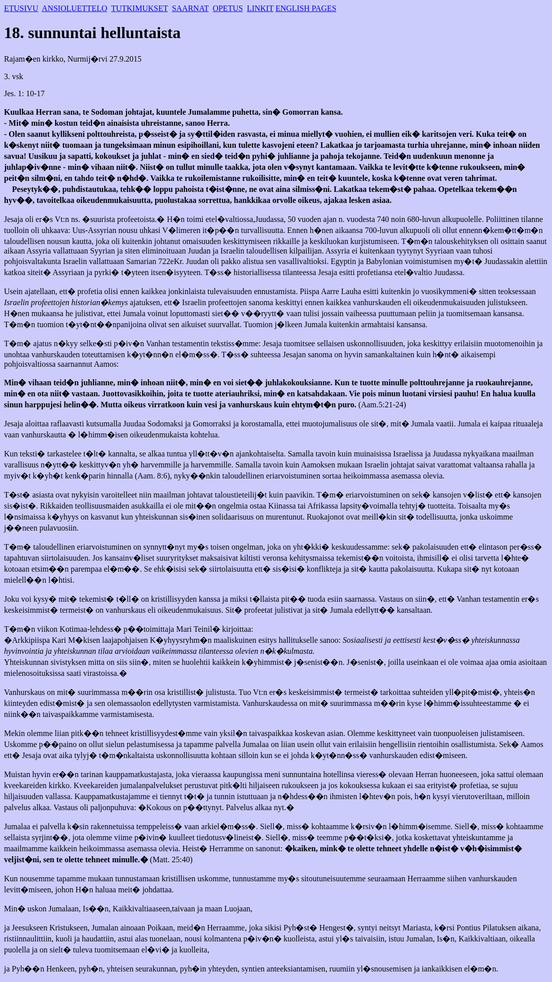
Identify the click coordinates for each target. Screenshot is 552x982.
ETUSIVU (21, 8)
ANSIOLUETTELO (75, 8)
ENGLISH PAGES (305, 8)
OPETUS (228, 8)
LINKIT (260, 8)
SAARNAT (190, 8)
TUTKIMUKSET (139, 8)
